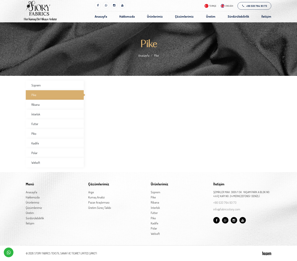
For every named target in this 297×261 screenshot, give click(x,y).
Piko (33, 134)
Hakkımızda (127, 16)
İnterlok (35, 114)
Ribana (35, 105)
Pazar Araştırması (98, 202)
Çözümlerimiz (184, 16)
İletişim (266, 16)
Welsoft (35, 163)
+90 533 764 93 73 (224, 203)
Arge (91, 192)
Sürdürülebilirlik (238, 16)
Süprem (36, 85)
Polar (34, 153)
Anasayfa (101, 16)
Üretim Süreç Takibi (99, 208)
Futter (34, 124)
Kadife (35, 143)
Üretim (210, 16)
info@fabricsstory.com (226, 209)
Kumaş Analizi (96, 197)
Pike (33, 95)
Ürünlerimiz (155, 16)
